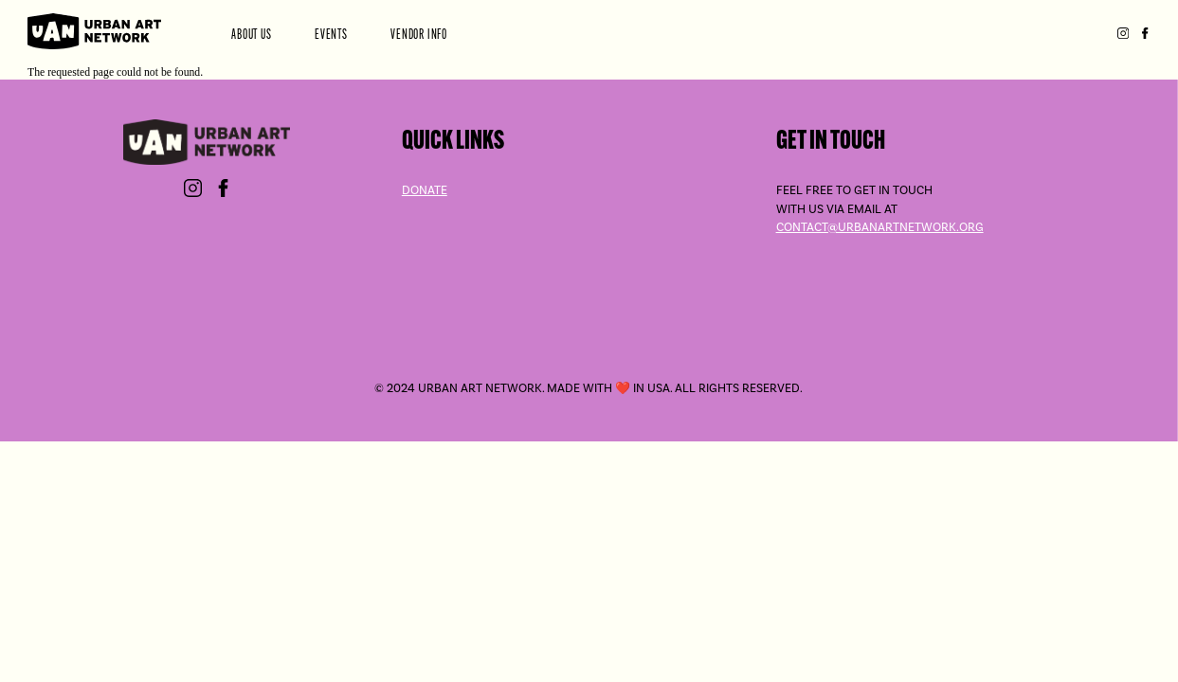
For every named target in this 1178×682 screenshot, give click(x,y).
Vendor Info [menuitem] (422, 34)
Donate (424, 190)
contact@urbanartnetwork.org (880, 227)
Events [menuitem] (334, 34)
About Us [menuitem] (256, 34)
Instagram (1122, 34)
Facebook (1144, 34)
